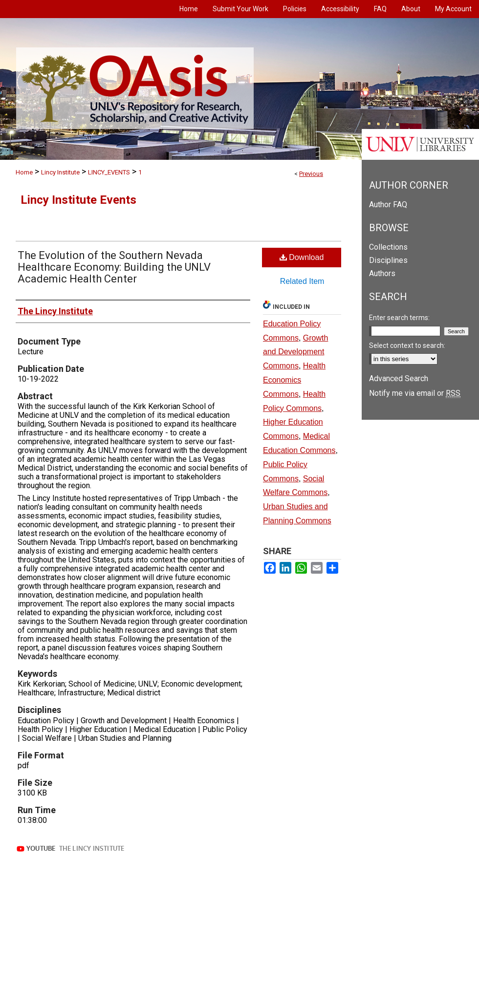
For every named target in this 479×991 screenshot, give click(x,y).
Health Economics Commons (294, 380)
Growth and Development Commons (295, 352)
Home (24, 172)
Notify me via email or (414, 393)
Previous (311, 173)
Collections (388, 247)
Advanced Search (398, 378)
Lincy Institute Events (78, 200)
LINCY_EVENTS (109, 172)
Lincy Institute (60, 172)
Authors (382, 273)
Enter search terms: (399, 318)
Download (302, 257)
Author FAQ (388, 204)
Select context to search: (407, 345)
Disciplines (388, 260)
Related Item (302, 281)
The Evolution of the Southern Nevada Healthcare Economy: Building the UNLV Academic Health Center (114, 267)
